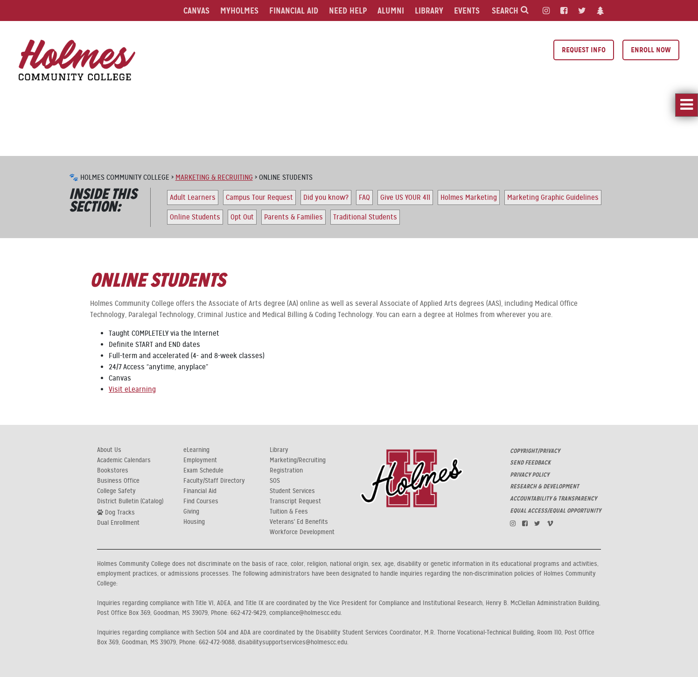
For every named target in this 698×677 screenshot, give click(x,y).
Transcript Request (295, 501)
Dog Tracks (116, 512)
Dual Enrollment (118, 523)
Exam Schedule (203, 470)
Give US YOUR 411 (405, 197)
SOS (275, 481)
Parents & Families (293, 217)
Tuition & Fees (289, 512)
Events (467, 10)
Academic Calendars (124, 460)
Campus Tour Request (259, 197)
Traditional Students (365, 217)
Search (510, 10)
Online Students (195, 217)
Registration (286, 470)
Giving (191, 512)
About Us (109, 450)
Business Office (118, 481)
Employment (200, 460)
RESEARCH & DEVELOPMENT (544, 486)
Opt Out (242, 217)
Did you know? (326, 197)
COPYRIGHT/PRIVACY (535, 451)
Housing (194, 522)
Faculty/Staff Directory (214, 481)
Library (429, 10)
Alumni (390, 10)
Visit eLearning (132, 389)
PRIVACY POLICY (529, 475)
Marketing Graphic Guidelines (553, 197)
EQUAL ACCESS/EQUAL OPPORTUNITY (555, 511)
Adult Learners (193, 197)
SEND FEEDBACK (530, 462)
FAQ (364, 197)
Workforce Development (302, 532)
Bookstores (112, 470)
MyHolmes (239, 10)
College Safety (116, 491)
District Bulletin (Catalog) (130, 501)
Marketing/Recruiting (298, 460)
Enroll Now (651, 50)
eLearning (196, 450)
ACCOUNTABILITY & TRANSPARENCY (553, 498)
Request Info (584, 50)
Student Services (292, 491)
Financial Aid (293, 10)
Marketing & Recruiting (214, 177)
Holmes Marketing (468, 197)
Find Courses (200, 501)
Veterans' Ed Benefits (299, 522)
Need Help (348, 10)
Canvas (196, 10)
